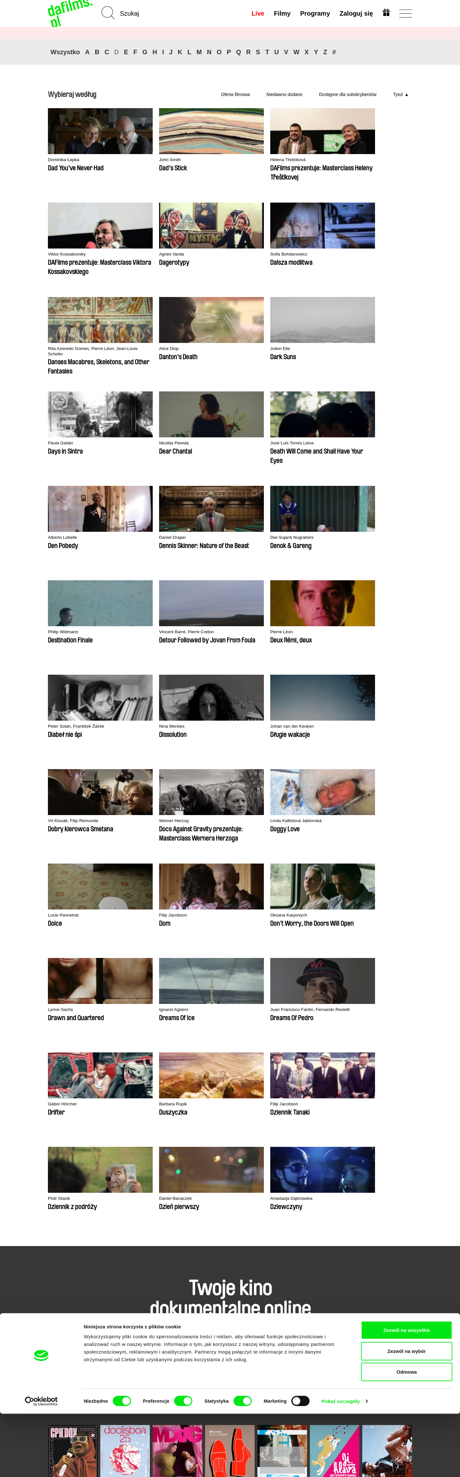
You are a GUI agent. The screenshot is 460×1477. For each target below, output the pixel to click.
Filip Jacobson (63, 632)
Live (257, 13)
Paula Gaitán (358, 254)
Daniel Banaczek (362, 726)
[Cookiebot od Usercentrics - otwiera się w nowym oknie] (41, 1464)
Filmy (281, 13)
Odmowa (406, 1435)
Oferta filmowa (235, 94)
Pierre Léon (208, 443)
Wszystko (65, 52)
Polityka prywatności (72, 1321)
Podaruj (181, 1332)
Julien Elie (281, 254)
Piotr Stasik (282, 726)
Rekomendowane (130, 1321)
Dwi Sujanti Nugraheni (368, 349)
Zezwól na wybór (406, 1414)
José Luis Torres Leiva (146, 349)
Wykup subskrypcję (186, 1318)
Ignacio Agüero (286, 632)
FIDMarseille (268, 1122)
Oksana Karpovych (142, 632)
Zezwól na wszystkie (406, 1393)
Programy (314, 13)
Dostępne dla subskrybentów (348, 94)
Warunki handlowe (69, 1327)
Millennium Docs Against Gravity (174, 1124)
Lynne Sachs (210, 632)
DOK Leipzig (215, 1122)
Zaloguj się (355, 13)
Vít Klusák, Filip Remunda (149, 537)
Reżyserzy (122, 1338)
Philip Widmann (64, 443)
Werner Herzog (212, 537)
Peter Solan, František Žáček (301, 443)
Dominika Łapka (65, 160)
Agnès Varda (358, 160)
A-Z (114, 1309)
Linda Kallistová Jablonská (298, 537)
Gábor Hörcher (64, 726)
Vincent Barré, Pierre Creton (152, 443)
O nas (54, 1309)
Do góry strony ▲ (393, 1301)
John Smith (134, 160)
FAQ (177, 1338)
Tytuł (397, 94)
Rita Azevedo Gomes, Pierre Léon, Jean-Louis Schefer (152, 257)
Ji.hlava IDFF (321, 1122)
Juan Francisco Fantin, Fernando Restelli (368, 635)
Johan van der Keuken (72, 537)
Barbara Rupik (137, 726)
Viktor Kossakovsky (291, 160)
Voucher (181, 1327)
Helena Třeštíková (215, 160)
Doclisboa (108, 1122)
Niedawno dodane (284, 94)
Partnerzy (59, 1315)
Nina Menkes (358, 443)
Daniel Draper (285, 349)
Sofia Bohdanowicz (68, 254)
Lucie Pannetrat (361, 537)
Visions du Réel (375, 1122)
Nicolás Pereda (64, 349)
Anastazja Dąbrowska (71, 821)
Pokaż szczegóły (341, 1464)
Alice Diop (207, 254)
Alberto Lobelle (212, 349)
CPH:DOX (56, 1122)
